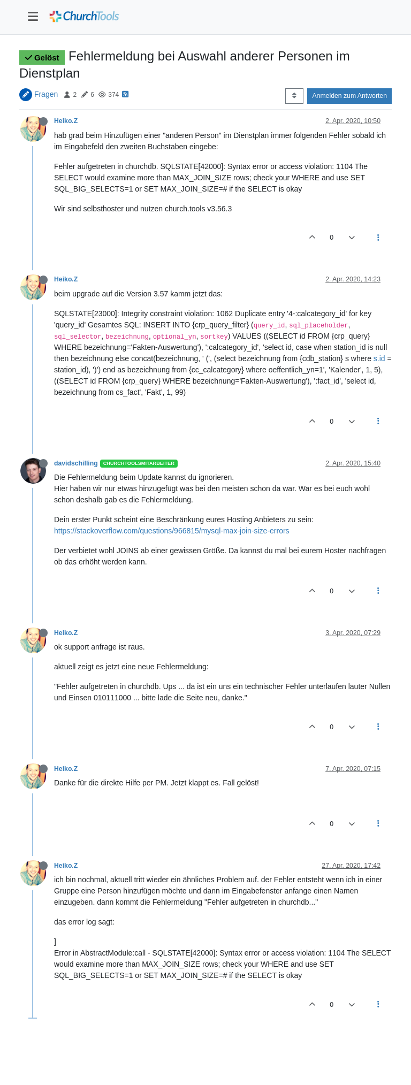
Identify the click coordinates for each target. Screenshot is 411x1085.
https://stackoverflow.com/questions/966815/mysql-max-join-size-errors (172, 530)
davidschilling (76, 463)
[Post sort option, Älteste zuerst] (294, 95)
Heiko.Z (66, 121)
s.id (379, 358)
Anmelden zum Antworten (349, 96)
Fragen (46, 94)
